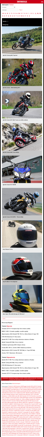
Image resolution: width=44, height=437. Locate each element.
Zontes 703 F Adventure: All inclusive (12, 353)
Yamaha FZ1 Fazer (35, 391)
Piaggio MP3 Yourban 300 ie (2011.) (21, 417)
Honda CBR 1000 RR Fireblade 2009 (28, 392)
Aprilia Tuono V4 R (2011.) (8, 410)
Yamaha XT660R (30, 387)
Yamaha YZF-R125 (27, 396)
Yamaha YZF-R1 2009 (14, 392)
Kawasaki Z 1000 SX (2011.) (18, 405)
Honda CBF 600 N (18, 396)
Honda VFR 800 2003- (36, 418)
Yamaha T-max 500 (10, 389)
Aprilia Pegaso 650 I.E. (11, 431)
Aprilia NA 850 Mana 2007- (24, 418)
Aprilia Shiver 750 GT (27, 413)
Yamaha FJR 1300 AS (35, 399)
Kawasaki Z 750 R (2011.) (16, 428)
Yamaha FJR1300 (6, 422)
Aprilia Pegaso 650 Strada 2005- (9, 418)
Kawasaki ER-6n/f (11, 387)
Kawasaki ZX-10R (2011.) (30, 412)
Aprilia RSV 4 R (15, 420)
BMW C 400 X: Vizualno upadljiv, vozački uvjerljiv (15, 331)
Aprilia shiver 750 (35, 420)
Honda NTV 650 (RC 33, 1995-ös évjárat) (20, 399)
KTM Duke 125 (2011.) (15, 422)
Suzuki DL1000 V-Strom (11, 407)
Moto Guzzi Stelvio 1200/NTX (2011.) (18, 423)
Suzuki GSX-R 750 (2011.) (29, 428)
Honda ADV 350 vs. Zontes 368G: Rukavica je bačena (16, 347)
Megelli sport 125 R (6, 420)
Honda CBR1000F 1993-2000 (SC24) (25, 407)
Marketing (11, 378)
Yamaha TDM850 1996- (7, 426)
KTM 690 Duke (5, 392)
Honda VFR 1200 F (29, 405)
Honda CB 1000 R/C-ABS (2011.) (21, 402)
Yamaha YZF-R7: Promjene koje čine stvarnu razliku (16, 328)
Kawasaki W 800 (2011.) (23, 435)
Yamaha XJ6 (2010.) (7, 400)
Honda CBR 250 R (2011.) (31, 430)
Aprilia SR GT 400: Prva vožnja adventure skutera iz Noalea (18, 339)
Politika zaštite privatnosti (30, 378)
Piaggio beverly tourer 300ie (31, 397)
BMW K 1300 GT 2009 (36, 415)
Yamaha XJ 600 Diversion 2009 (15, 386)
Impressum (5, 378)
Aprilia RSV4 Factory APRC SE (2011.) (18, 409)
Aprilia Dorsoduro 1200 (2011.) (16, 412)
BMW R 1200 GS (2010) (21, 387)
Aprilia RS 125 (32, 402)
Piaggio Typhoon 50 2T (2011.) (23, 415)
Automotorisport (16, 383)
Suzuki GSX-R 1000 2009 (19, 397)
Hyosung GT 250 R (20, 430)
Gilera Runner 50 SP (32, 389)
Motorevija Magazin (7, 322)
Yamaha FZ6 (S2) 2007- (28, 426)
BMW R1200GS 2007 (18, 426)
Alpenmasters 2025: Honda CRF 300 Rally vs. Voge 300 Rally (18, 350)
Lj (35, 13)
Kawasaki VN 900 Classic (29, 400)
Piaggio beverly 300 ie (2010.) (30, 386)
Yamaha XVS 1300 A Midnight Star (10, 433)
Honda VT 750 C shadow (21, 389)
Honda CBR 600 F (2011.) (28, 394)
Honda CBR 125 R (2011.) (25, 420)
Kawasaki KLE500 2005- (22, 431)
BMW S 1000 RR (36, 413)
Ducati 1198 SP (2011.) (26, 422)
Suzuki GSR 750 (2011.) (10, 430)
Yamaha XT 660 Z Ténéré (16, 394)
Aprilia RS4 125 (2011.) (20, 410)
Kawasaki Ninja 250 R (7, 417)
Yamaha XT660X (16, 391)
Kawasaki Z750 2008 (35, 435)
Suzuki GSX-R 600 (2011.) (16, 413)
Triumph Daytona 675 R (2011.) (26, 433)
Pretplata (16, 378)
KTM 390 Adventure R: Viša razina (11, 337)
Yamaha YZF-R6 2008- (31, 410)
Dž (19, 13)
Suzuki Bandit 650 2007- (25, 391)
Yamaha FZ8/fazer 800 (17, 400)
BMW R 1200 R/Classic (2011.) (17, 404)
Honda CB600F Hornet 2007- (17, 425)
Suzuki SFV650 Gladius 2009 (9, 415)
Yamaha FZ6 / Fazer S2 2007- (31, 404)
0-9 (3, 13)
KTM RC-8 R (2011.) (31, 423)
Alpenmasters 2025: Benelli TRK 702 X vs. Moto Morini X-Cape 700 (20, 334)
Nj (37, 13)
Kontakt (21, 378)
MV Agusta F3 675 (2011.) (34, 431)
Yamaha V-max (9, 397)
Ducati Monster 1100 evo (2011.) (32, 425)
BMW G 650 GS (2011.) (35, 417)
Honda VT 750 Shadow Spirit (34, 409)
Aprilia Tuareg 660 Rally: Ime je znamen (12, 342)
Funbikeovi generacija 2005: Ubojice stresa (13, 345)
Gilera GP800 (8, 391)
